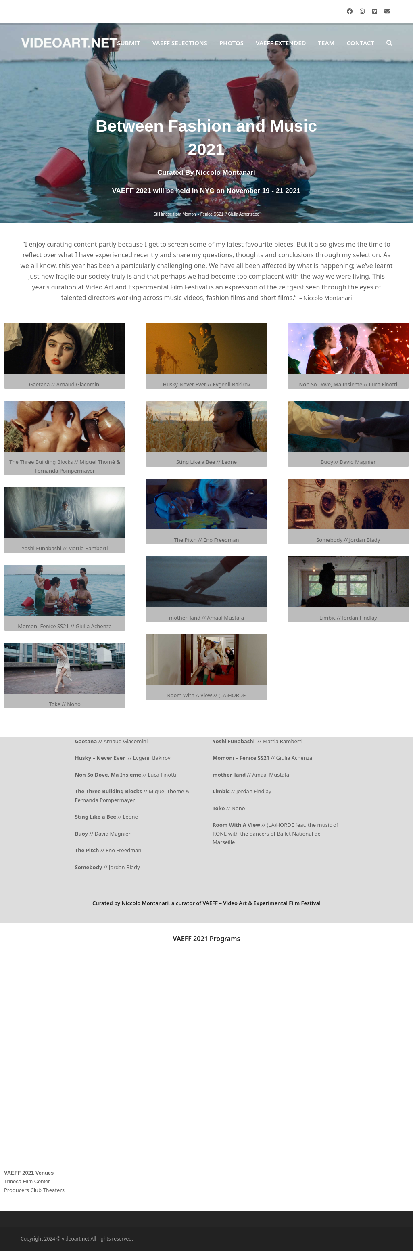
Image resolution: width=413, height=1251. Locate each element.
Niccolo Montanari (145, 903)
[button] (389, 43)
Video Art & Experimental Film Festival (272, 903)
